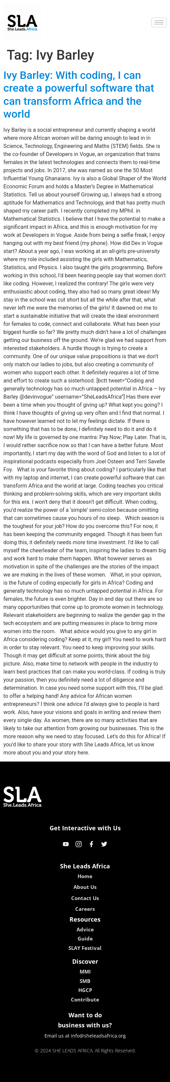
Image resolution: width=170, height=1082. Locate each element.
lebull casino (68, 1074)
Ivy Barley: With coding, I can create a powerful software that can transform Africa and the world (78, 94)
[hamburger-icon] (159, 22)
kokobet (42, 1074)
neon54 (129, 1074)
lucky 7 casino (101, 1074)
